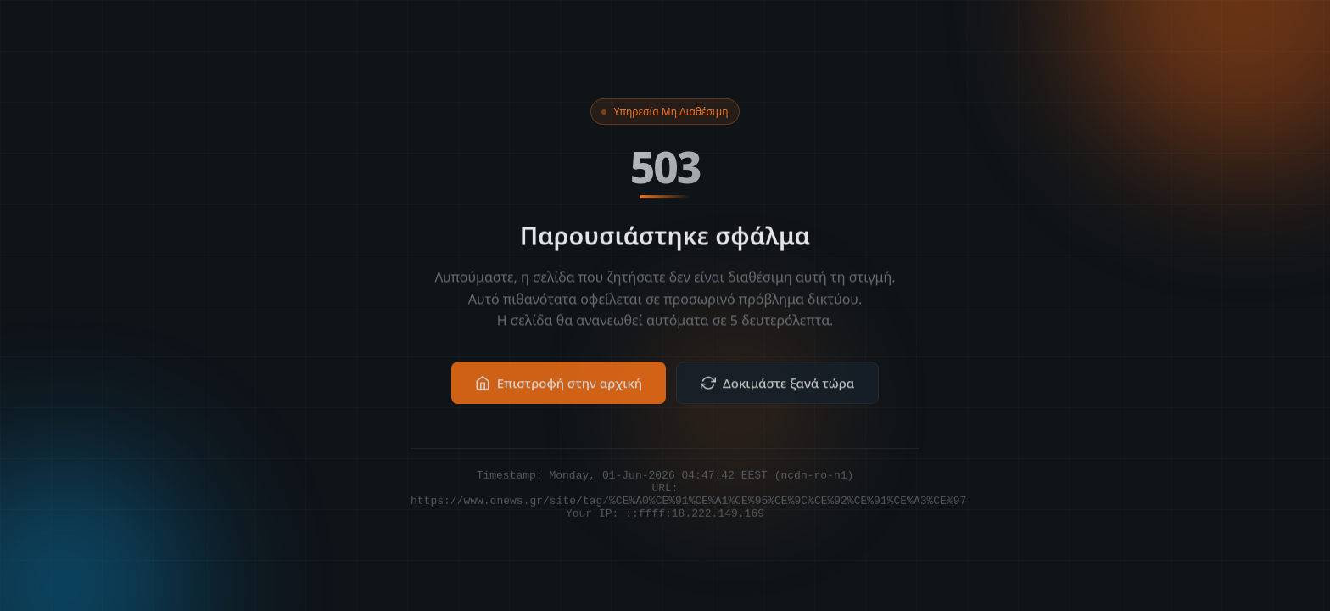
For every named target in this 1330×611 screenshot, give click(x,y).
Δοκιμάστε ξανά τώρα (777, 393)
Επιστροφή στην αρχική (558, 393)
